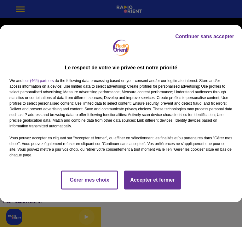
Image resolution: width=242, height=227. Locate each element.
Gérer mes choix (89, 180)
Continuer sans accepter (204, 36)
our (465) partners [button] (38, 81)
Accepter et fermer (152, 180)
